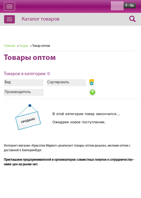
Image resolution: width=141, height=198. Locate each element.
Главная (9, 46)
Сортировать (58, 82)
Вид (8, 82)
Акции (23, 46)
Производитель (18, 92)
